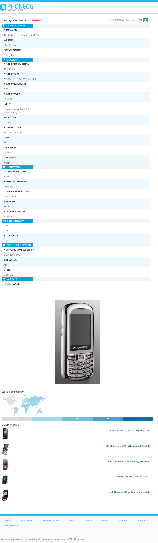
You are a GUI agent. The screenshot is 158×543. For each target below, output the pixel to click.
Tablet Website (10, 525)
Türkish (88, 520)
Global (6, 520)
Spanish (122, 520)
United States (26, 520)
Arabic (105, 520)
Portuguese (142, 520)
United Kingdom (51, 520)
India (71, 520)
